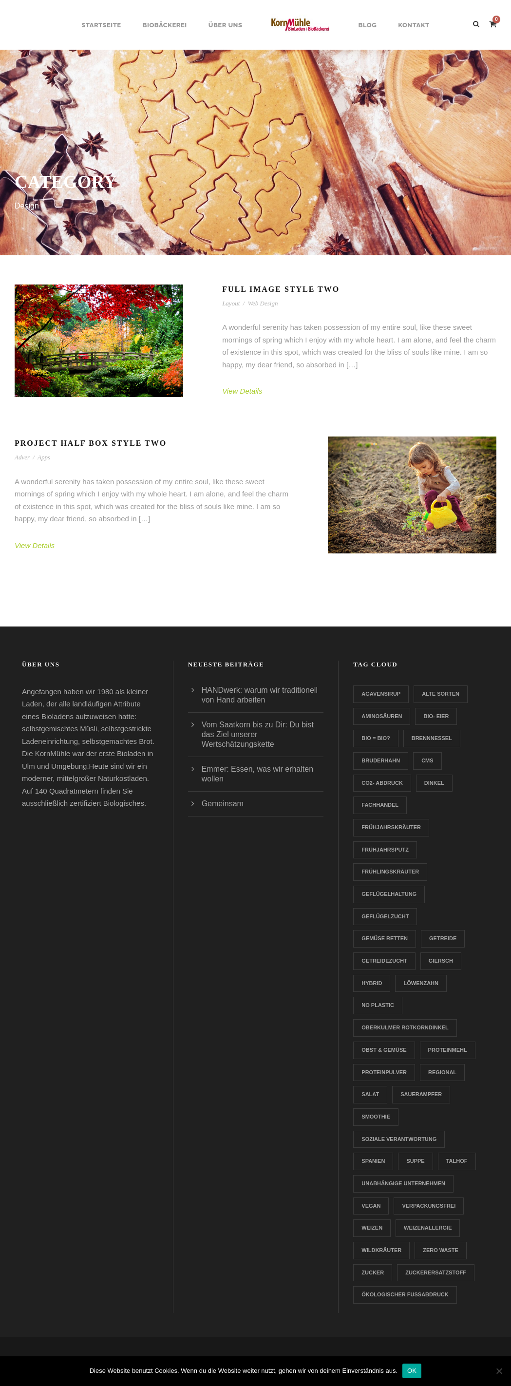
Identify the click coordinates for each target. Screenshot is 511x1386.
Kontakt (413, 25)
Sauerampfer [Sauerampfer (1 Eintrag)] (421, 1094)
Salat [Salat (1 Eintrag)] (370, 1094)
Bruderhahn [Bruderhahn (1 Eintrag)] (380, 760)
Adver (22, 457)
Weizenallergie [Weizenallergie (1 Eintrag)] (428, 1228)
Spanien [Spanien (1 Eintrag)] (373, 1161)
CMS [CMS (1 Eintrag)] (427, 760)
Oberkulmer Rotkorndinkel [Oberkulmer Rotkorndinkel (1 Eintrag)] (404, 1027)
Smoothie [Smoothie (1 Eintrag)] (375, 1117)
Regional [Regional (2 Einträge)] (442, 1072)
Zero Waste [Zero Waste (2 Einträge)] (440, 1250)
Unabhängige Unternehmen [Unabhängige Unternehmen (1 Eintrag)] (403, 1183)
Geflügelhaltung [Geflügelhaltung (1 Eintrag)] (388, 894)
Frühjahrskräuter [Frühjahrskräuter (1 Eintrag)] (391, 827)
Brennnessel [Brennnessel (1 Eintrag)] (432, 738)
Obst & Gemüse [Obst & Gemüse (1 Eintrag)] (383, 1050)
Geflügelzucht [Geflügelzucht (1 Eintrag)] (385, 916)
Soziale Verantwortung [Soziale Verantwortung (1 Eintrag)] (398, 1139)
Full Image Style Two (281, 289)
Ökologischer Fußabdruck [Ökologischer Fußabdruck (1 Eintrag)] (404, 1294)
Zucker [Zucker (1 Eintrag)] (372, 1272)
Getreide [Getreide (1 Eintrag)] (442, 938)
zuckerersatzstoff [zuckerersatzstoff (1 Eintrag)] (435, 1272)
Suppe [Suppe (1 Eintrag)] (415, 1161)
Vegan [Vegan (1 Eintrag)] (370, 1206)
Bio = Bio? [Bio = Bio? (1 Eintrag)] (375, 738)
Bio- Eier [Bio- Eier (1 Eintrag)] (436, 716)
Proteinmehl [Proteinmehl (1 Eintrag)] (447, 1050)
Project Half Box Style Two (91, 443)
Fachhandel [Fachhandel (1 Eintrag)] (379, 805)
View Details (242, 391)
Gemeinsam (223, 803)
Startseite (101, 25)
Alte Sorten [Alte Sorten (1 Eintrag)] (440, 694)
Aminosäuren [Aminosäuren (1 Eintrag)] (381, 716)
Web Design (262, 303)
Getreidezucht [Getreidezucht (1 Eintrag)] (384, 961)
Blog (367, 25)
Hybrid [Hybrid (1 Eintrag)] (371, 983)
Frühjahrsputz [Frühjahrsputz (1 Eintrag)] (385, 850)
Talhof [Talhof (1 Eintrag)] (457, 1161)
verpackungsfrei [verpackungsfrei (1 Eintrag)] (428, 1206)
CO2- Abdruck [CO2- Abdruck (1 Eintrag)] (382, 783)
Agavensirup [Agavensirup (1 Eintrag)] (380, 694)
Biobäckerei (165, 25)
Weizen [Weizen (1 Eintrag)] (371, 1228)
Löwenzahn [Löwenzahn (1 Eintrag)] (420, 983)
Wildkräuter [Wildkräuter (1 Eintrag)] (381, 1250)
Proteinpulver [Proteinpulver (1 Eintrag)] (384, 1072)
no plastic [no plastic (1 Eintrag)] (377, 1005)
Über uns (225, 25)
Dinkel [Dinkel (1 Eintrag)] (434, 783)
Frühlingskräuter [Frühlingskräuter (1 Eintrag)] (390, 871)
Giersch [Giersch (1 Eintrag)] (441, 961)
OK (411, 1370)
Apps (44, 457)
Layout (231, 303)
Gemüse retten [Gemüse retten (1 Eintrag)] (384, 938)
